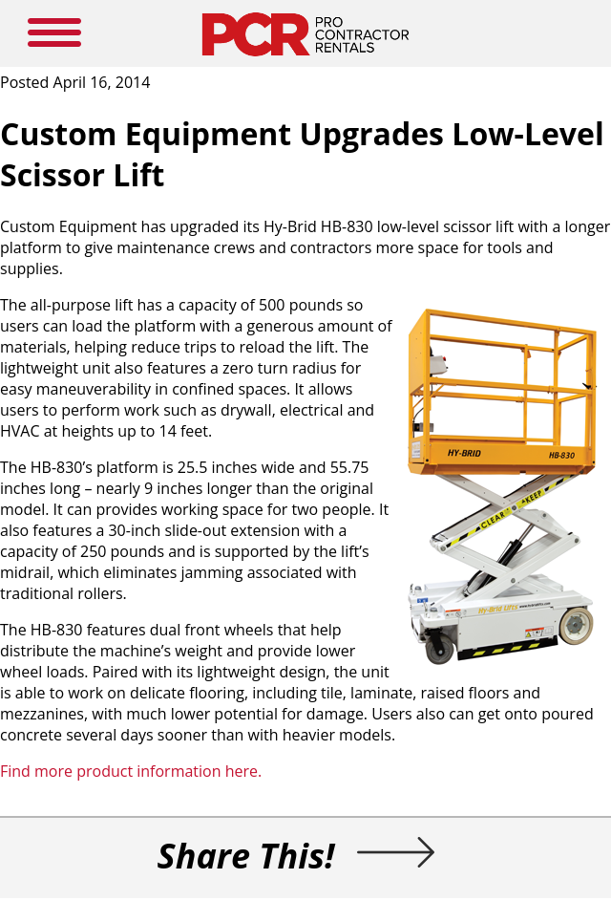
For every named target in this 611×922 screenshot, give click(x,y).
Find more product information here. (131, 771)
